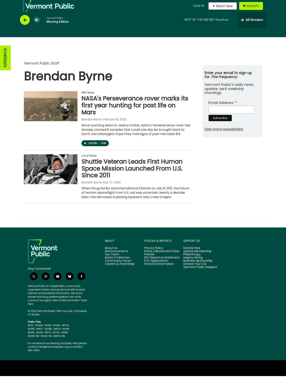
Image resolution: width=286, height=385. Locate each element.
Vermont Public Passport (200, 276)
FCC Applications (156, 269)
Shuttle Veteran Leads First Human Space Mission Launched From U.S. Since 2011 (132, 177)
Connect (176, 41)
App (211, 41)
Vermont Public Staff (41, 72)
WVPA (66, 338)
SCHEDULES (5, 66)
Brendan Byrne (91, 128)
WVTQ (65, 334)
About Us (111, 257)
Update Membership (197, 260)
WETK (48, 341)
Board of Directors (117, 266)
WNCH (57, 338)
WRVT (39, 338)
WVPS (31, 341)
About (155, 41)
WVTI (31, 334)
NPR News (87, 102)
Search (223, 41)
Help (196, 41)
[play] (25, 29)
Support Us (132, 41)
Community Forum (118, 269)
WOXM (39, 334)
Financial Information (159, 273)
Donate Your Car (195, 273)
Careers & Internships (120, 273)
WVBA (48, 334)
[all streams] (252, 29)
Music (95, 41)
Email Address (223, 111)
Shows (59, 41)
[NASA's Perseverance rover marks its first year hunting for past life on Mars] (50, 115)
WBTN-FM (59, 345)
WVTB (56, 341)
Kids (111, 41)
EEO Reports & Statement (162, 266)
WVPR (31, 338)
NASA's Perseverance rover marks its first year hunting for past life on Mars (134, 114)
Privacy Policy (153, 257)
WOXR (48, 338)
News (77, 41)
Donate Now (191, 257)
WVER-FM (33, 345)
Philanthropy (192, 263)
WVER (64, 341)
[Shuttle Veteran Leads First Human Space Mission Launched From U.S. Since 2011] (50, 178)
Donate (255, 10)
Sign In (198, 10)
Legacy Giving (193, 266)
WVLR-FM (46, 345)
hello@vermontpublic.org (53, 355)
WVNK (56, 334)
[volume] (36, 28)
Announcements (116, 260)
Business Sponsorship (198, 269)
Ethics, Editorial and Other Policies (162, 262)
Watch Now (223, 10)
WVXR (39, 341)
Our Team (112, 263)
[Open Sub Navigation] (48, 41)
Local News (89, 165)
